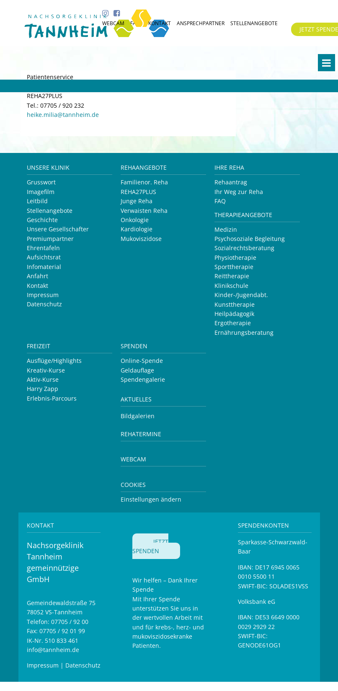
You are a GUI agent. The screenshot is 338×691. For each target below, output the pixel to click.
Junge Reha (136, 201)
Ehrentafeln (43, 248)
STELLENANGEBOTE (254, 23)
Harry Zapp (42, 389)
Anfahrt (37, 276)
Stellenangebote (49, 211)
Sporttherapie (233, 267)
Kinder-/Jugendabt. (241, 295)
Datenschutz (44, 304)
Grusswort (41, 182)
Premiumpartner (50, 239)
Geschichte (42, 220)
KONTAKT (159, 23)
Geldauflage (137, 370)
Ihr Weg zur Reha (238, 192)
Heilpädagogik (234, 314)
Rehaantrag (230, 182)
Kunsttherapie (234, 304)
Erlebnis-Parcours (52, 398)
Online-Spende (142, 361)
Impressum (43, 295)
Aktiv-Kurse (43, 379)
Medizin (225, 229)
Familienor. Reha (144, 182)
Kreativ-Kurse (46, 370)
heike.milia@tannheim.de (63, 115)
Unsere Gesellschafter (58, 229)
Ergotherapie (232, 323)
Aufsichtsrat (44, 257)
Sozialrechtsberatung (244, 248)
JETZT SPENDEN (150, 546)
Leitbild (37, 201)
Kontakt (37, 286)
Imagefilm (40, 192)
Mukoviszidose (141, 239)
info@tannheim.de (53, 650)
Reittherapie (231, 276)
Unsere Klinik (48, 167)
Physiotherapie (235, 257)
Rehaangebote (144, 167)
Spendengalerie (143, 379)
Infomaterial (44, 267)
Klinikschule (231, 286)
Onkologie (135, 220)
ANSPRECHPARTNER (200, 23)
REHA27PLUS (138, 192)
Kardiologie (136, 229)
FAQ (220, 201)
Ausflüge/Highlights (54, 361)
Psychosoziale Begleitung (249, 239)
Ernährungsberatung (243, 332)
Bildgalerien (138, 416)
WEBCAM (113, 23)
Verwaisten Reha (144, 211)
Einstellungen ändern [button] (151, 499)
